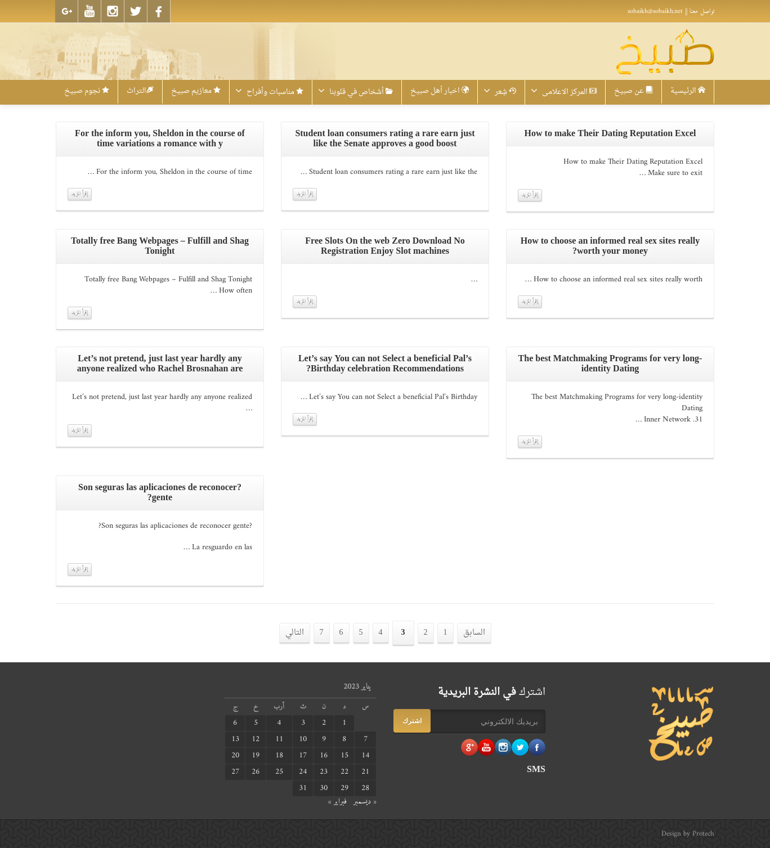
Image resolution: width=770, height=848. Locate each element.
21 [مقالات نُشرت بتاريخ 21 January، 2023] (365, 772)
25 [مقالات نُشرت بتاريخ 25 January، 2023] (279, 772)
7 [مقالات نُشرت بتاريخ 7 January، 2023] (366, 739)
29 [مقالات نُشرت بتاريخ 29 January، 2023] (344, 788)
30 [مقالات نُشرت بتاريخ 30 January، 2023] (324, 788)
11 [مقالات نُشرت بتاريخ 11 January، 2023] (279, 739)
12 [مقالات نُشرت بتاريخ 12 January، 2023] (255, 739)
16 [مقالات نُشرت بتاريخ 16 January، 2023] (324, 756)
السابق (474, 632)
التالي (294, 632)
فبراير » (337, 801)
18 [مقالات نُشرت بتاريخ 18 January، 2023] (279, 756)
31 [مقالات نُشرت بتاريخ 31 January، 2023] (303, 788)
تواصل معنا (702, 11)
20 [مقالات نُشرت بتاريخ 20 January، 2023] (235, 756)
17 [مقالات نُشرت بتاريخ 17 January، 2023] (303, 756)
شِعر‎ (500, 92)
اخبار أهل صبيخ (439, 91)
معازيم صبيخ (196, 91)
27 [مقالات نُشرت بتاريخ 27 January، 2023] (235, 772)
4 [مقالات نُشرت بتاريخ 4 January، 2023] (279, 723)
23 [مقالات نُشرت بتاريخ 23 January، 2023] (324, 772)
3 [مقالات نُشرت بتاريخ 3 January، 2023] (303, 723)
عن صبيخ (633, 91)
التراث (140, 91)
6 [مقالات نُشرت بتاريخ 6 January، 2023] (235, 723)
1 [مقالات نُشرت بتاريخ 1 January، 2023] (344, 723)
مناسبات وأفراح (269, 92)
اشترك (412, 721)
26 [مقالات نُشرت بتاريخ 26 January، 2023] (255, 772)
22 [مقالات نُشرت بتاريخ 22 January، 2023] (344, 772)
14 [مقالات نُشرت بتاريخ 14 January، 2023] (365, 756)
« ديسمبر (365, 801)
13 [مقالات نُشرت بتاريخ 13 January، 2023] (235, 739)
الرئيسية (687, 91)
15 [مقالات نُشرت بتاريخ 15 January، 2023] (344, 756)
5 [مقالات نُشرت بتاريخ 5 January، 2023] (256, 723)
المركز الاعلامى (564, 92)
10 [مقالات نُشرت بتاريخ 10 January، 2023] (303, 739)
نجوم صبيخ (86, 91)
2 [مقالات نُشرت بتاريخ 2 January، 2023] (324, 723)
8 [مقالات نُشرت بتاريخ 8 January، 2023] (344, 739)
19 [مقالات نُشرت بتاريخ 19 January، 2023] (255, 756)
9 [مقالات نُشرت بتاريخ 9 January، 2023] (324, 739)
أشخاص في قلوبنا (355, 92)
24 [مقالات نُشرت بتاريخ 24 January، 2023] (303, 772)
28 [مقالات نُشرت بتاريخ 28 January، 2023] (365, 788)
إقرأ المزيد (79, 194)
